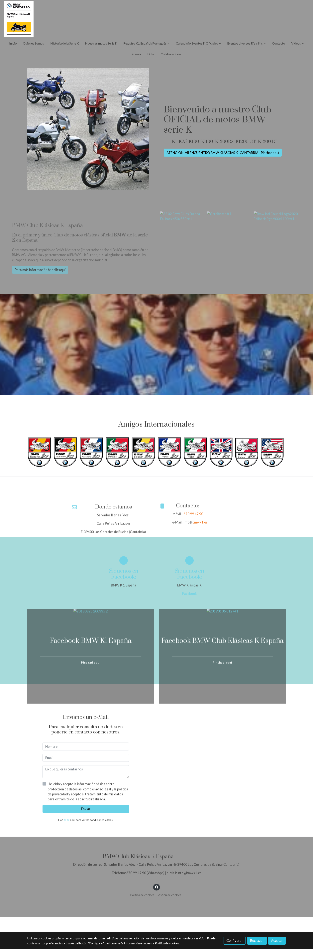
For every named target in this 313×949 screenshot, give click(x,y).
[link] (19, 19)
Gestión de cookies (168, 895)
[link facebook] (156, 886)
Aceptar (277, 940)
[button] (146, 43)
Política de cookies (142, 895)
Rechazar (257, 940)
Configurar (234, 940)
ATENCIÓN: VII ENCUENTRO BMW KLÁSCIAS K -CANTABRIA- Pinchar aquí (222, 153)
